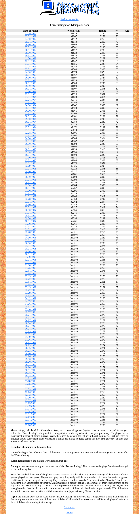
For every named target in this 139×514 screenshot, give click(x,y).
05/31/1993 (30, 75)
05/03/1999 (30, 306)
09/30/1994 (30, 119)
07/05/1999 (30, 331)
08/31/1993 (30, 83)
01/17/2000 (30, 408)
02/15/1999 (30, 276)
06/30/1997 (30, 210)
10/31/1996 (30, 188)
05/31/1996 (30, 174)
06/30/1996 (30, 177)
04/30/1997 (30, 204)
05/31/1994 (30, 108)
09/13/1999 (30, 359)
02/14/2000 (30, 419)
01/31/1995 (30, 130)
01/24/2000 (30, 411)
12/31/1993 (30, 94)
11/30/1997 (30, 224)
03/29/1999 (30, 292)
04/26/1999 (30, 304)
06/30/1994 (30, 110)
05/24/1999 (30, 315)
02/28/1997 (30, 199)
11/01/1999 (30, 378)
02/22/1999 (30, 279)
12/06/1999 (30, 392)
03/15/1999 (30, 287)
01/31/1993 (30, 64)
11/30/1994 (30, 124)
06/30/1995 (30, 144)
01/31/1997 (30, 196)
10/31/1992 (30, 55)
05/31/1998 (30, 240)
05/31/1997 (30, 207)
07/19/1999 (30, 337)
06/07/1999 (30, 320)
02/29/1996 (30, 166)
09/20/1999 (30, 361)
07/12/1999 (30, 334)
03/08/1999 (30, 284)
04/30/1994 (30, 105)
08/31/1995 (30, 149)
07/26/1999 (30, 339)
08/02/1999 (30, 342)
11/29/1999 (30, 389)
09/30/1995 (30, 152)
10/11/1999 (30, 370)
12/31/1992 (30, 61)
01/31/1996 (30, 163)
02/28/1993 (30, 66)
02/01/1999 (30, 270)
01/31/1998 (30, 229)
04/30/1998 (30, 237)
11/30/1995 (30, 157)
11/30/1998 (30, 257)
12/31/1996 (30, 193)
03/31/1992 (30, 36)
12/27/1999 (30, 400)
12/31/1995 (30, 160)
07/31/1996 (30, 179)
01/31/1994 (30, 97)
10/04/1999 (30, 367)
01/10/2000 (30, 406)
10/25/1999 (30, 375)
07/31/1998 (30, 246)
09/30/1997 (30, 218)
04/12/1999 (30, 298)
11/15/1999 (30, 384)
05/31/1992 (30, 41)
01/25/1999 (30, 268)
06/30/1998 (30, 243)
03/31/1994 (30, 102)
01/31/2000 (30, 414)
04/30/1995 (30, 138)
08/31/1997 (30, 215)
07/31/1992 (30, 47)
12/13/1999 (30, 395)
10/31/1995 (30, 155)
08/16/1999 (30, 348)
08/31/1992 (30, 50)
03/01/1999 (30, 281)
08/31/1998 (30, 248)
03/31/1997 (30, 201)
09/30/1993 (30, 86)
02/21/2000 (30, 422)
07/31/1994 (30, 113)
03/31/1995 (30, 135)
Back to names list (70, 19)
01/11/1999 (30, 262)
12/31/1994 (30, 127)
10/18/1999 (30, 372)
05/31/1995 (30, 141)
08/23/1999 (30, 350)
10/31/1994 (30, 121)
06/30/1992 (30, 44)
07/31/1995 (30, 146)
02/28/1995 (30, 132)
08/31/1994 (30, 116)
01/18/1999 (30, 265)
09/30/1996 (30, 185)
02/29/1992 (30, 33)
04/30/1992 (30, 39)
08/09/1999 (30, 345)
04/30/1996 (30, 171)
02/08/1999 (30, 273)
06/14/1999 (30, 323)
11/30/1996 (30, 190)
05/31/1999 (30, 317)
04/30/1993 (30, 72)
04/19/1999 (30, 301)
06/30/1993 (30, 77)
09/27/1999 (30, 364)
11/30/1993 (30, 91)
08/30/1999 (30, 353)
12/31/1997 (30, 226)
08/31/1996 (30, 182)
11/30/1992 (30, 58)
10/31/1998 (30, 254)
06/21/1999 (30, 326)
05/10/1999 (30, 309)
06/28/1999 (30, 328)
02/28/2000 (30, 425)
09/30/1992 (30, 52)
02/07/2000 (30, 417)
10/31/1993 (30, 88)
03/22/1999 (30, 290)
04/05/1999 (30, 295)
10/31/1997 (30, 221)
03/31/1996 (30, 168)
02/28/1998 (30, 232)
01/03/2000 (30, 403)
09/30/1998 (30, 251)
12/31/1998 (30, 259)
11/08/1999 (30, 381)
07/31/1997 (30, 212)
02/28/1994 (30, 99)
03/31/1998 (30, 235)
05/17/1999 (30, 312)
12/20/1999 (30, 397)
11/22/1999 (30, 386)
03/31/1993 (30, 69)
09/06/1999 (30, 356)
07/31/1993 (30, 80)
